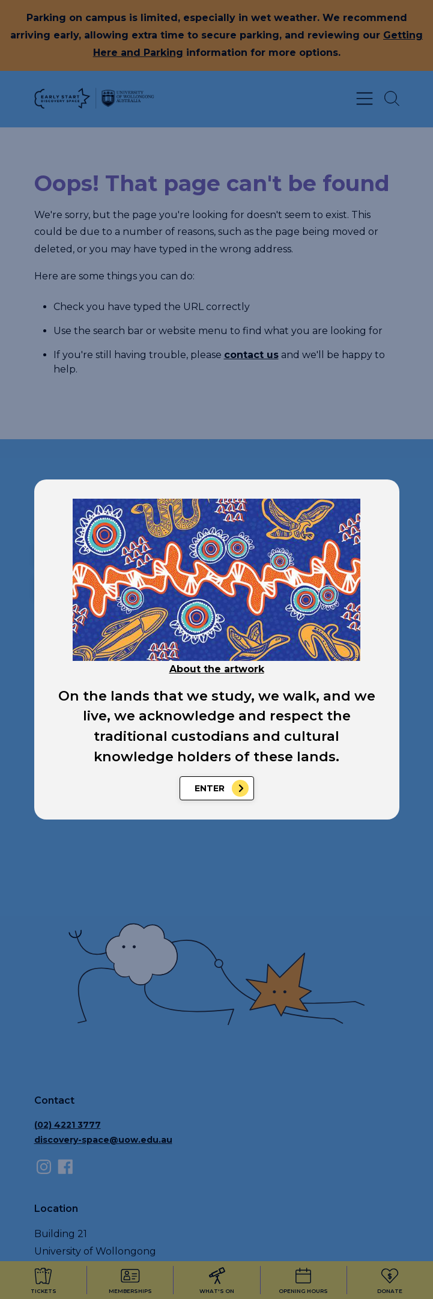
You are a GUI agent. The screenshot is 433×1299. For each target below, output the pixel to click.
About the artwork (216, 669)
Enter (210, 788)
